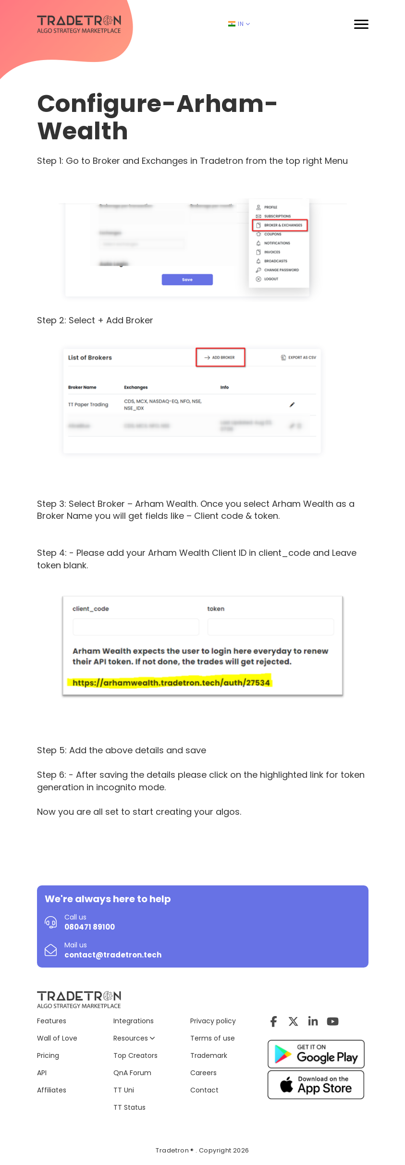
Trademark (208, 1055)
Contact (204, 1090)
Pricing (48, 1055)
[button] (361, 24)
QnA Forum (132, 1073)
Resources (134, 1038)
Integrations (133, 1021)
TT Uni (123, 1090)
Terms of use (212, 1038)
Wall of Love (57, 1038)
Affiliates (51, 1090)
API (42, 1073)
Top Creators (135, 1055)
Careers (203, 1073)
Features (51, 1021)
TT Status (129, 1107)
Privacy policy (213, 1021)
